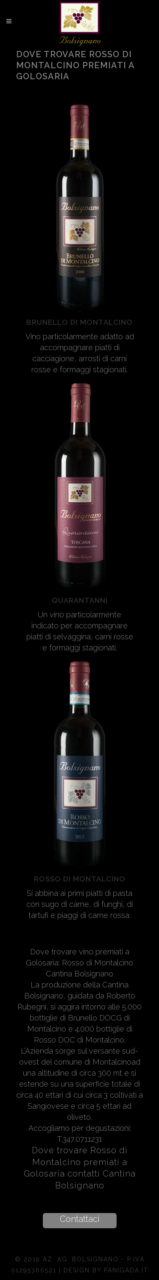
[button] (80, 1220)
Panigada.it (126, 1270)
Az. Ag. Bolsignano (82, 1259)
